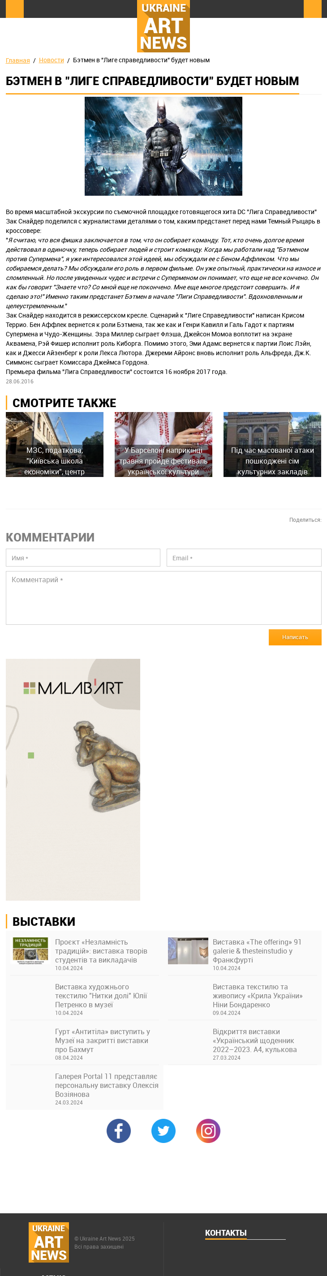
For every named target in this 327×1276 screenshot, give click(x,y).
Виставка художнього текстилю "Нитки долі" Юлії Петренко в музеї (101, 995)
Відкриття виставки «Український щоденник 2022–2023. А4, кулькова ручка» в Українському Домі (261, 1040)
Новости (51, 60)
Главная (18, 60)
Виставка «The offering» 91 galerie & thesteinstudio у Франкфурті (257, 950)
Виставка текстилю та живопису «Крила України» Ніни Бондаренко (258, 995)
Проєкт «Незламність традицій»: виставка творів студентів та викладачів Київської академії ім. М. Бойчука (101, 950)
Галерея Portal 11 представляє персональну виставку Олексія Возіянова (107, 1085)
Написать (295, 637)
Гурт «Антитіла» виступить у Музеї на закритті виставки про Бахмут (102, 1040)
